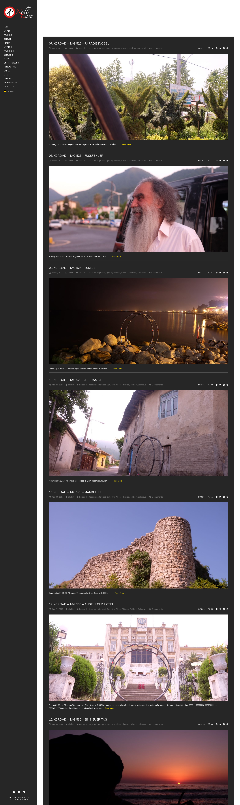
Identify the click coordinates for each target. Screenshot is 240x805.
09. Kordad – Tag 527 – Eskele (72, 231)
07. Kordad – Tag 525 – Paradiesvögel (79, 7)
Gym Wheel (115, 12)
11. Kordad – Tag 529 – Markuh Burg (78, 455)
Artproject (101, 12)
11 (81, 796)
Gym (108, 12)
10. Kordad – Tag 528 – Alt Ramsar (76, 343)
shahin (70, 12)
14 (99, 796)
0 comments (156, 12)
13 (93, 796)
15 (105, 796)
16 (111, 796)
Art (95, 12)
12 (87, 796)
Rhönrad (125, 12)
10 (75, 796)
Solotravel (141, 12)
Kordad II (82, 12)
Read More (126, 108)
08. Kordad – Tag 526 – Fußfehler (76, 119)
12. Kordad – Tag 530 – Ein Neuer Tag (78, 683)
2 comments (157, 573)
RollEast (133, 12)
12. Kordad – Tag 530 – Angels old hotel (81, 568)
